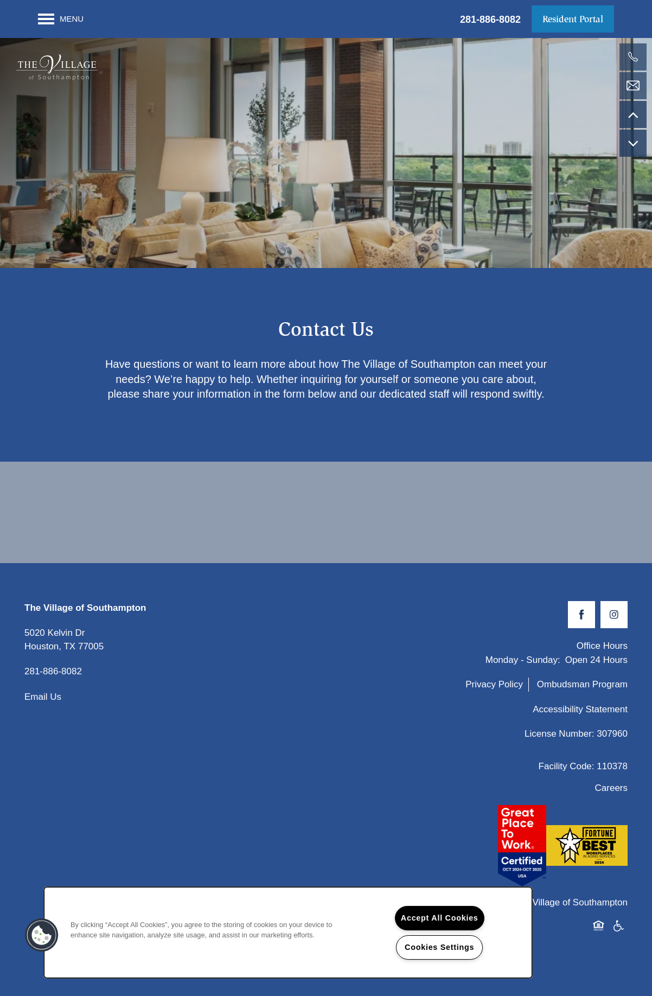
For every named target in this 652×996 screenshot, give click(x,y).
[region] (288, 932)
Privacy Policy (494, 689)
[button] (573, 19)
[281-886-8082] (633, 57)
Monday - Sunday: (522, 665)
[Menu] (61, 19)
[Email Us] (633, 85)
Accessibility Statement (580, 714)
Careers (611, 793)
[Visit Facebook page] (581, 619)
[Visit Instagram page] (614, 619)
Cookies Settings (439, 947)
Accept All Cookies (439, 918)
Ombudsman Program (582, 689)
